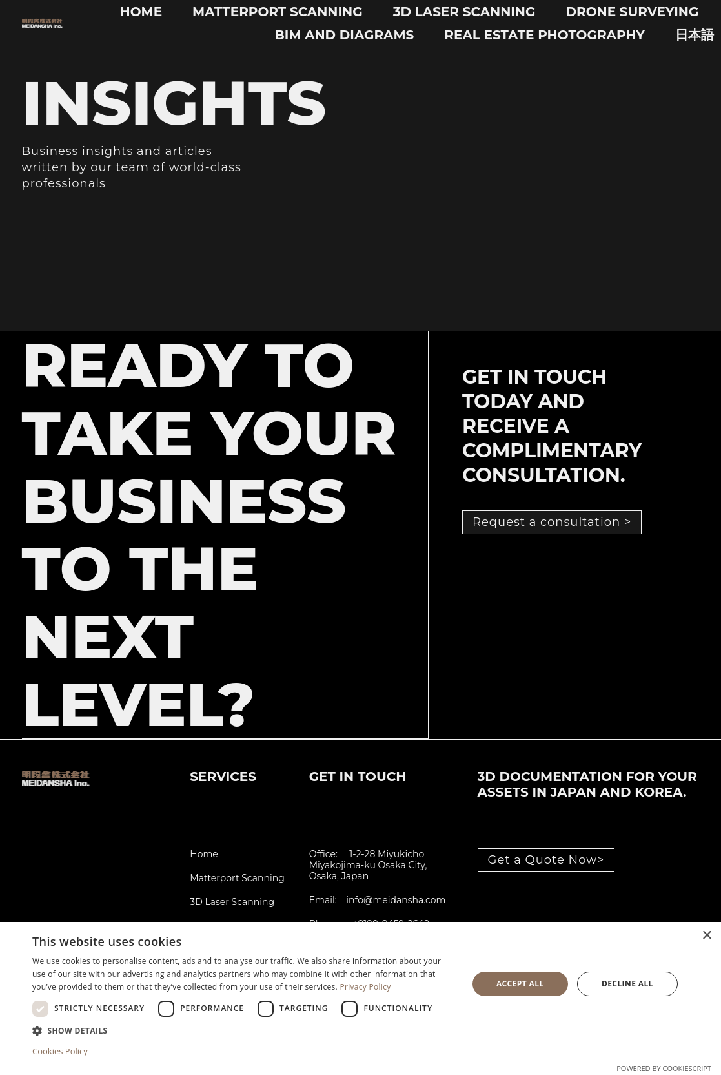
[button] (243, 1030)
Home (141, 11)
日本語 (694, 35)
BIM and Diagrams (344, 35)
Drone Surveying (631, 11)
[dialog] (360, 998)
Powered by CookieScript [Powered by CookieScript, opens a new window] (663, 1068)
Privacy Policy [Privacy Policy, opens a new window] (365, 986)
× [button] (706, 936)
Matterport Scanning (277, 11)
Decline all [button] (627, 983)
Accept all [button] (520, 983)
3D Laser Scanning (464, 11)
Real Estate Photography (544, 35)
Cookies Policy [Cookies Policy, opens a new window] (60, 1051)
